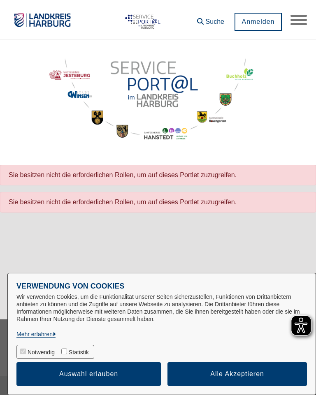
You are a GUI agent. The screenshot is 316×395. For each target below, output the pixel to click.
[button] (210, 18)
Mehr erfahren (34, 334)
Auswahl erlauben (88, 373)
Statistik (79, 352)
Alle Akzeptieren (237, 373)
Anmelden (258, 21)
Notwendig (41, 352)
